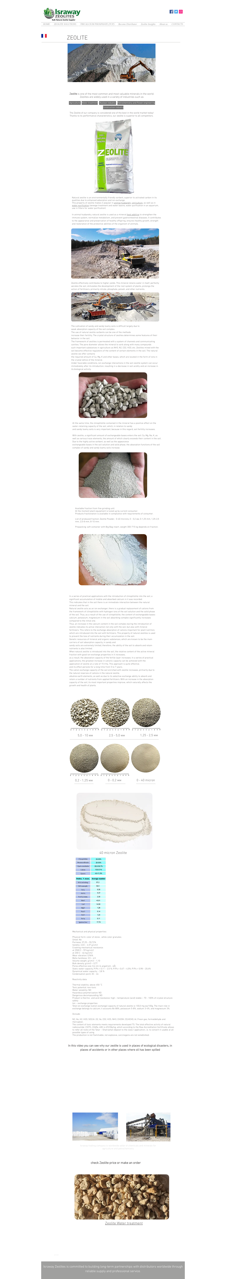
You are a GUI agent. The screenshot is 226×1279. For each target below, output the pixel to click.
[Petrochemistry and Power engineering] (136, 103)
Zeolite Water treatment (124, 1223)
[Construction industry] (113, 107)
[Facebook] (171, 11)
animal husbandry (122, 203)
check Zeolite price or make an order (116, 1163)
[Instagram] (181, 11)
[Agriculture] (75, 103)
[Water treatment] (90, 103)
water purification (80, 205)
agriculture (137, 203)
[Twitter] (176, 11)
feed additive (133, 214)
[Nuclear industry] (107, 103)
